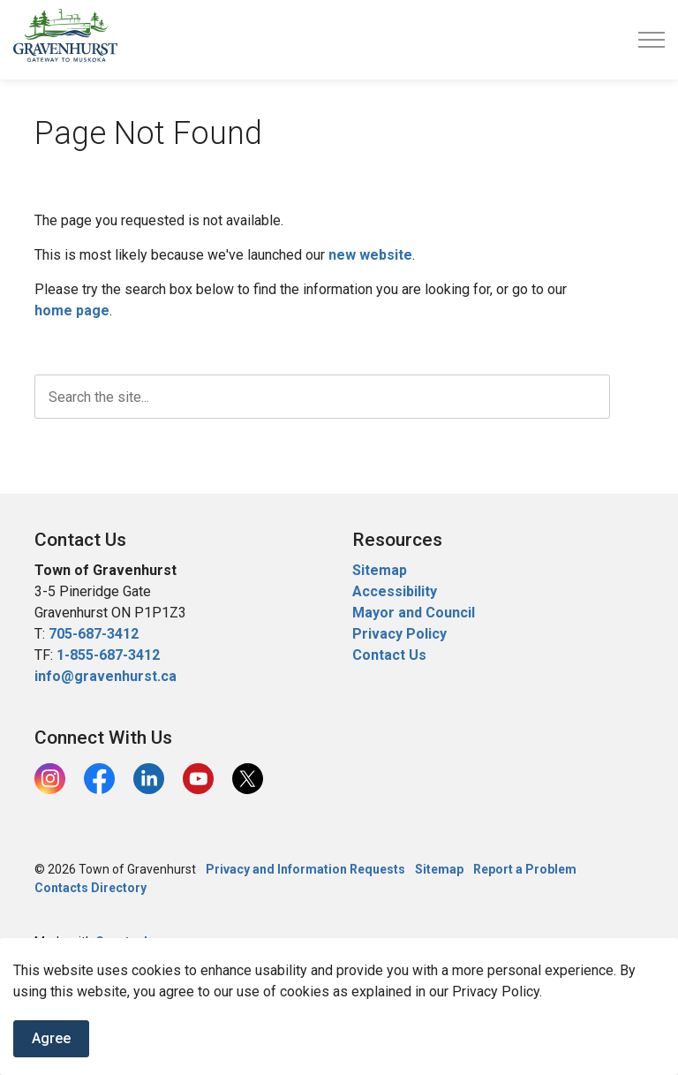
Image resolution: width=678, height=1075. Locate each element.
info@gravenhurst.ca (105, 676)
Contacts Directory (90, 888)
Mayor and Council (415, 612)
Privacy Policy (399, 633)
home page (71, 310)
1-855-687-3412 (108, 655)
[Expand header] (651, 39)
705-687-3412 (94, 633)
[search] (322, 397)
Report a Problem (524, 869)
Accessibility (394, 591)
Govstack (123, 942)
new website (370, 254)
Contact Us (389, 655)
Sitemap (379, 570)
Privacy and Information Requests (305, 869)
